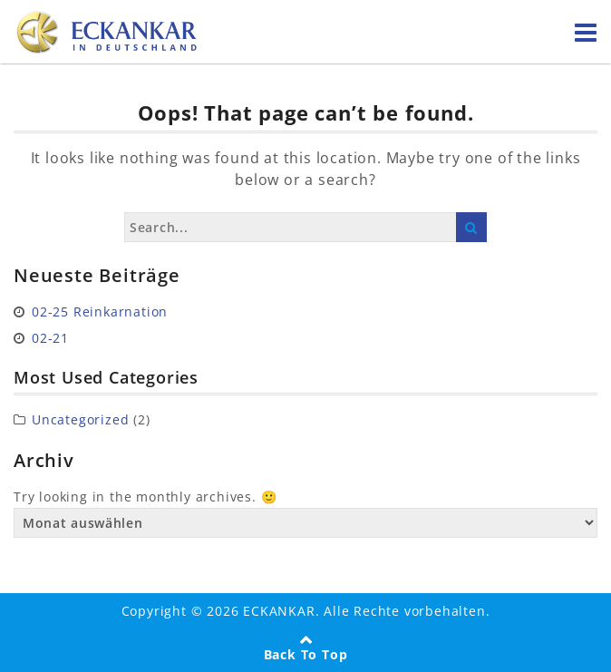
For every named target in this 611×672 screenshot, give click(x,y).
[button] (32, 639)
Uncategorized (80, 419)
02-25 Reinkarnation (100, 311)
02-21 (50, 337)
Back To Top (306, 654)
